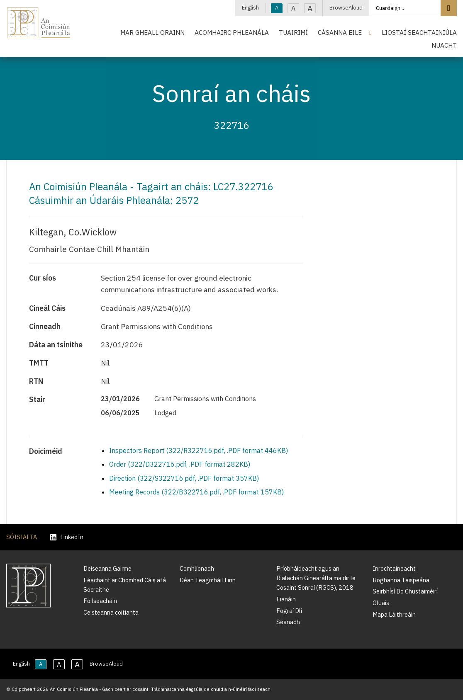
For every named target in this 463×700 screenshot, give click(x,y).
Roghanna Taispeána (401, 580)
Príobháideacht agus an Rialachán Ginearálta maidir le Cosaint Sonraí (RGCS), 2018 (316, 577)
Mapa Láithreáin (394, 614)
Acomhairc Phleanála (232, 32)
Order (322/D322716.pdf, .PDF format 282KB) (179, 464)
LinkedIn (66, 537)
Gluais (381, 603)
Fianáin (286, 599)
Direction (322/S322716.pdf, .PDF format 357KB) (184, 478)
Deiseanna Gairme (107, 568)
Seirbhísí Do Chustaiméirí (405, 591)
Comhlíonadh (197, 568)
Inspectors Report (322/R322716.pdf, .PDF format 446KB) (198, 450)
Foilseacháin (100, 601)
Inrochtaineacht (394, 568)
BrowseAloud (346, 7)
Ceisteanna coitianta (111, 612)
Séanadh (288, 622)
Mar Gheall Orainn (152, 32)
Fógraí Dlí (289, 611)
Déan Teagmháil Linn (208, 580)
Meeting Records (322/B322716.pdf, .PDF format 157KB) (196, 492)
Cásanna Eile (340, 32)
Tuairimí (293, 32)
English (250, 7)
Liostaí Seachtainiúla (419, 32)
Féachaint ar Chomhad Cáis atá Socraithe (124, 584)
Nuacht (444, 45)
